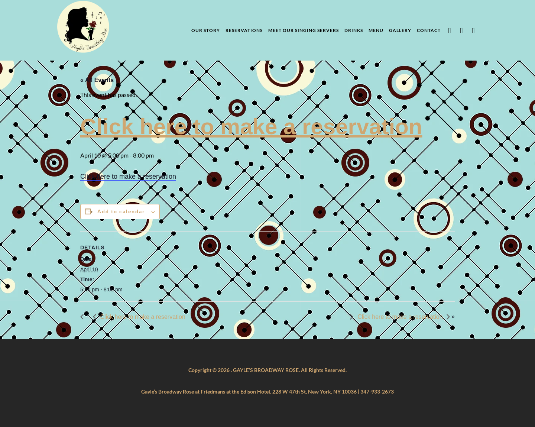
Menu (376, 30)
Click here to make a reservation (251, 126)
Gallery (400, 30)
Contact (429, 30)
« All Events (97, 80)
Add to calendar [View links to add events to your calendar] (121, 211)
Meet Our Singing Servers (303, 30)
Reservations (244, 30)
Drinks (353, 30)
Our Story (205, 30)
